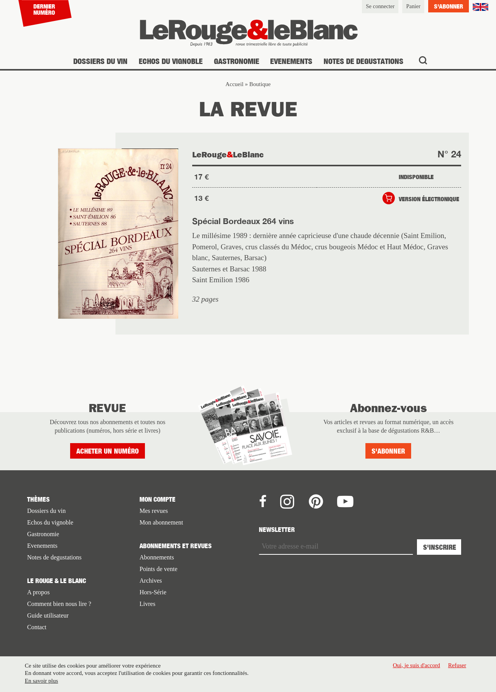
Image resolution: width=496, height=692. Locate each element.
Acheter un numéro (107, 451)
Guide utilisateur (48, 615)
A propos (38, 592)
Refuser (457, 665)
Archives (151, 580)
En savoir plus (41, 681)
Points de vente (158, 569)
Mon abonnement (161, 522)
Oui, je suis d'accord (416, 665)
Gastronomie (236, 61)
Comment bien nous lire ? (59, 604)
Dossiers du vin (100, 61)
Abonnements (157, 557)
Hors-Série (153, 592)
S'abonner (448, 6)
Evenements (291, 61)
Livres (147, 604)
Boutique (259, 84)
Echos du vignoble (171, 61)
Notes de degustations (363, 61)
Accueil (235, 84)
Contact (36, 627)
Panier (413, 6)
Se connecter (380, 6)
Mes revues (154, 510)
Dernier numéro (44, 9)
